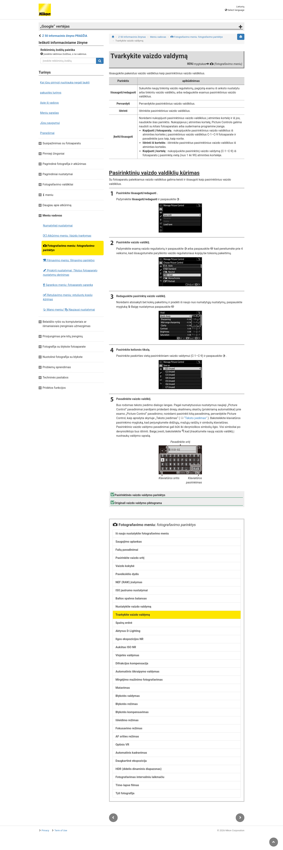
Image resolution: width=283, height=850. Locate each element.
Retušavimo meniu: (67, 297)
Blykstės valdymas (128, 696)
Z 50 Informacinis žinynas (132, 37)
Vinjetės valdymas (127, 655)
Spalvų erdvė (124, 623)
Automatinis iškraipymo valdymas (137, 671)
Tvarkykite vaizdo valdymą (133, 614)
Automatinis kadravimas (131, 752)
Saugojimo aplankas (129, 541)
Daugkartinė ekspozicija (131, 761)
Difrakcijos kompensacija (132, 663)
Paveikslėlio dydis (127, 574)
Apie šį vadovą (49, 102)
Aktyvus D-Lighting (128, 631)
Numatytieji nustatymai (58, 225)
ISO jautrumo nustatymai (132, 590)
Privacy (45, 830)
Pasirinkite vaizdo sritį (130, 558)
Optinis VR (122, 744)
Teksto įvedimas (195, 418)
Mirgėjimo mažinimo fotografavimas (139, 679)
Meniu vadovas (158, 37)
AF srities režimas (127, 736)
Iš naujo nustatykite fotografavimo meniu (142, 533)
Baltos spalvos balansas (131, 598)
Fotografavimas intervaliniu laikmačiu (140, 777)
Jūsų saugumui (50, 123)
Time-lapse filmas (127, 785)
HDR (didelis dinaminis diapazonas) (139, 769)
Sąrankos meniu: (68, 285)
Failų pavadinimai (127, 549)
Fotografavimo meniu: (68, 248)
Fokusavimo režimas (129, 728)
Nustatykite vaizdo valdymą (133, 606)
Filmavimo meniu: (69, 260)
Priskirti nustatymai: (70, 273)
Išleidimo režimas (127, 720)
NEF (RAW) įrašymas (129, 582)
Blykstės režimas (127, 704)
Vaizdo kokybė (125, 566)
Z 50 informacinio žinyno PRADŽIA (64, 36)
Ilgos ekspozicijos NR (129, 639)
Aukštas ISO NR (126, 647)
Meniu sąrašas (49, 113)
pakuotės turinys (50, 92)
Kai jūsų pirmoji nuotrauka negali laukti (65, 82)
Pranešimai (47, 133)
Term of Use (61, 830)
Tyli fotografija (125, 793)
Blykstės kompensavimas (132, 712)
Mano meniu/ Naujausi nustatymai (69, 310)
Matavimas (123, 687)
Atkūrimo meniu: (67, 236)
